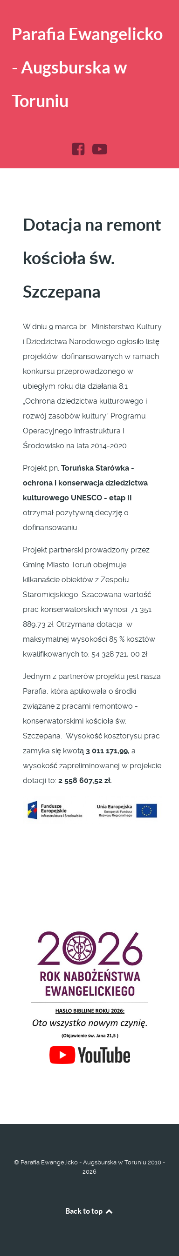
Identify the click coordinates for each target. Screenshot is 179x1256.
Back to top (89, 1211)
